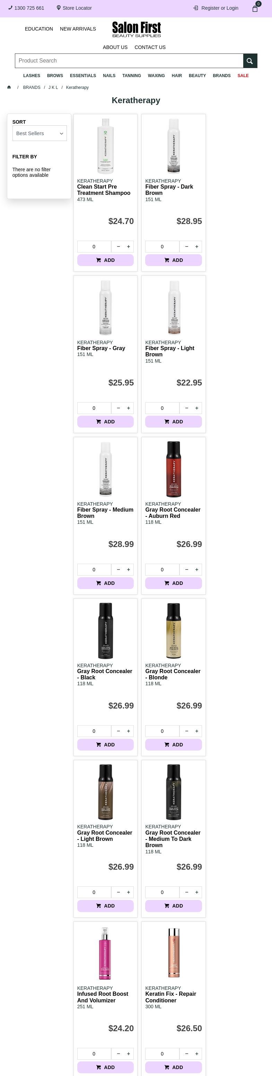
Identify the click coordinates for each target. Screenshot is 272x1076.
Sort (19, 122)
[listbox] (39, 133)
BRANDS (221, 75)
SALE (243, 75)
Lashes (31, 75)
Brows (55, 75)
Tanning (131, 75)
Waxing (156, 75)
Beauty (197, 75)
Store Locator (77, 8)
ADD (107, 255)
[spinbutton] (93, 242)
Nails (109, 75)
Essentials (83, 75)
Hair (177, 75)
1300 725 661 (29, 8)
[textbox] (129, 56)
